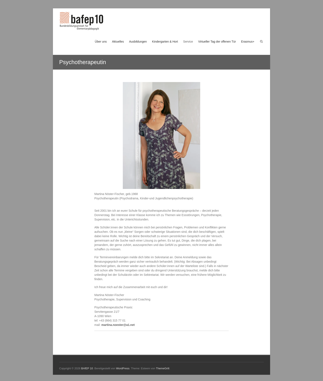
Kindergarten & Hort (165, 41)
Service (188, 41)
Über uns (101, 41)
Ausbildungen (138, 41)
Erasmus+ (247, 41)
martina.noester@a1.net (118, 325)
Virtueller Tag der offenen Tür (217, 41)
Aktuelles (118, 41)
